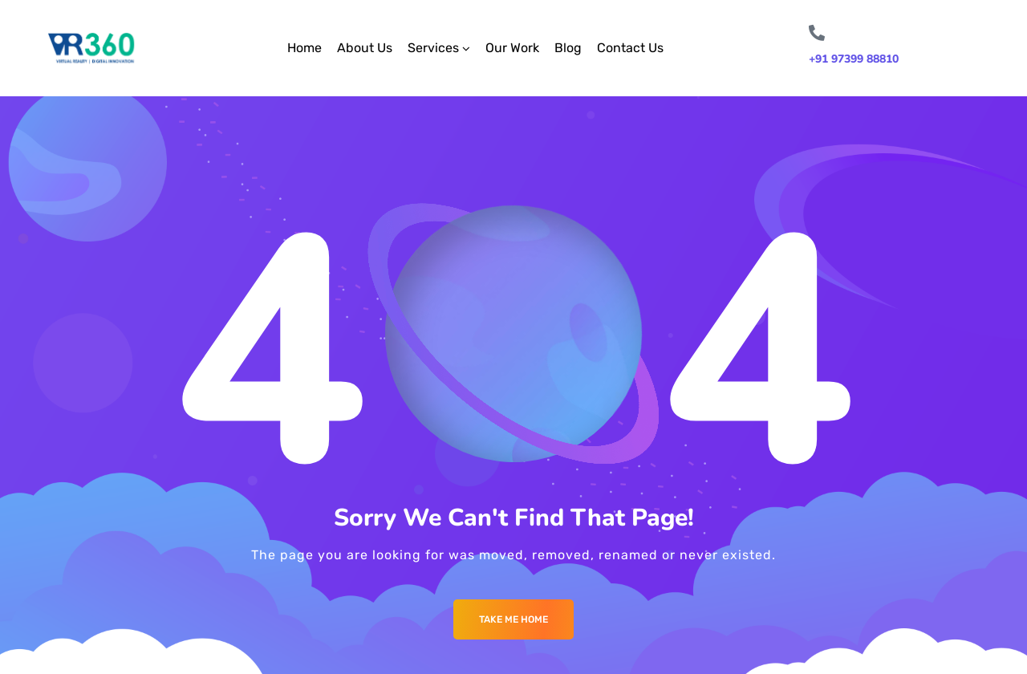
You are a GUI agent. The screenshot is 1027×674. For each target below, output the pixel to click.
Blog (568, 47)
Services (433, 47)
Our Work (512, 47)
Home (304, 47)
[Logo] (91, 48)
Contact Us (630, 47)
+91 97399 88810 (854, 59)
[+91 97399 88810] (817, 33)
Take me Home (513, 619)
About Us (364, 47)
